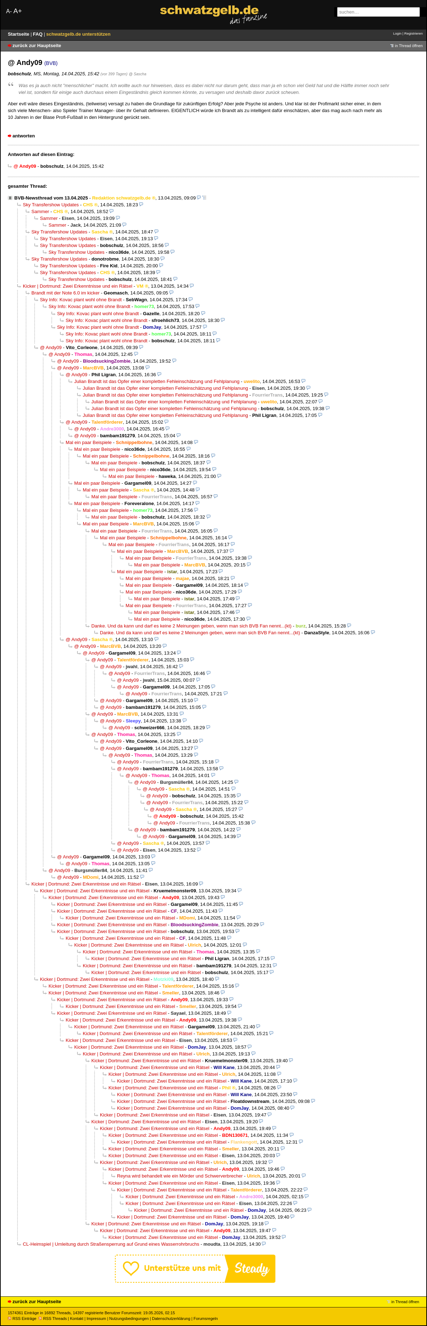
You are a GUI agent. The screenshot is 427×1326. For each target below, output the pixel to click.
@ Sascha (137, 74)
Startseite (19, 34)
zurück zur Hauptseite (36, 45)
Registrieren (413, 33)
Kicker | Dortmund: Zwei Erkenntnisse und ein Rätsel (77, 286)
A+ (17, 11)
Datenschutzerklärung (171, 1318)
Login (397, 33)
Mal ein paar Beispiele (89, 442)
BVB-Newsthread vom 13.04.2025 (51, 198)
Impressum (96, 1318)
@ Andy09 (51, 347)
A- (9, 11)
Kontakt (76, 1318)
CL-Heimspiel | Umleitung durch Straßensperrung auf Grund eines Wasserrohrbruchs (111, 1244)
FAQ (38, 34)
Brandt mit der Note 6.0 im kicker (65, 293)
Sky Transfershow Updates (51, 204)
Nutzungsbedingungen (129, 1318)
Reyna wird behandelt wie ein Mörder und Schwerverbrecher (180, 1176)
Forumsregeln (205, 1318)
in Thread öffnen (409, 46)
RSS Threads (53, 1318)
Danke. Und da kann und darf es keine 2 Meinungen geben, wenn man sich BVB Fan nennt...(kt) (191, 626)
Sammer (40, 211)
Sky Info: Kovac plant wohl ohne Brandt (81, 299)
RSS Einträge (22, 1318)
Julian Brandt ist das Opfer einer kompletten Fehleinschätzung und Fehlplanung (156, 381)
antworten (23, 135)
